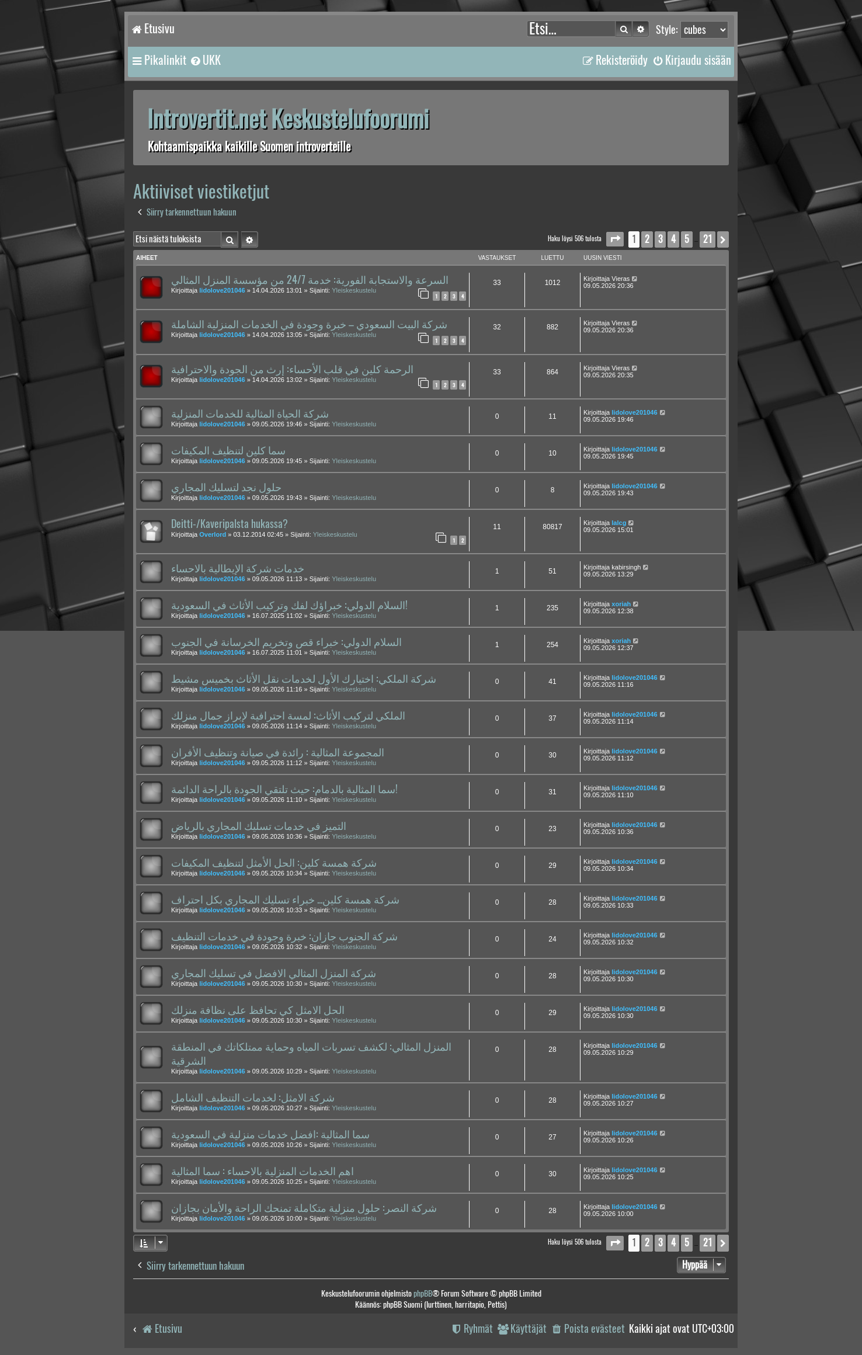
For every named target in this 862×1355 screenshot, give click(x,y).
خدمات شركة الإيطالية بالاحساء (237, 568)
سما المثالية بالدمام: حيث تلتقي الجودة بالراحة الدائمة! (284, 789)
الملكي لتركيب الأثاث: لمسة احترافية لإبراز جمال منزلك (288, 715)
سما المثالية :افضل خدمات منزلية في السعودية (270, 1134)
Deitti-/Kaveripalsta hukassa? (229, 524)
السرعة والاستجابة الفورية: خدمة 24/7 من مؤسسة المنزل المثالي (310, 280)
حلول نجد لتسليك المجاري (226, 487)
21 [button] (707, 239)
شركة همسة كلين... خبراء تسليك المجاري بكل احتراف (285, 899)
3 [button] (660, 239)
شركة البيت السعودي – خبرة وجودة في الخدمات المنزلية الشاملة (309, 324)
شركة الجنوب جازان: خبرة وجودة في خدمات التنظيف (284, 936)
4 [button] (673, 239)
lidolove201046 (222, 290)
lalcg (618, 522)
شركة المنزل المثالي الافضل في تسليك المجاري (273, 973)
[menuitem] (205, 60)
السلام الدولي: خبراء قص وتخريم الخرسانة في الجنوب (286, 642)
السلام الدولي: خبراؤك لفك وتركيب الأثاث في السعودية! (289, 605)
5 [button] (686, 239)
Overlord (212, 534)
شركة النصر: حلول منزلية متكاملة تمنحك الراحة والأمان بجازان (304, 1208)
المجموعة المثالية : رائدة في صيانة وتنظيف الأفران (277, 752)
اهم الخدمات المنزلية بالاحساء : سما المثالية (262, 1171)
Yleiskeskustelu (354, 290)
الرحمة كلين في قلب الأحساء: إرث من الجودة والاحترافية (292, 369)
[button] (615, 239)
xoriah (621, 603)
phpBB (422, 1293)
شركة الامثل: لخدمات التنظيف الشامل (253, 1097)
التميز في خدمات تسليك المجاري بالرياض (258, 826)
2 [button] (647, 239)
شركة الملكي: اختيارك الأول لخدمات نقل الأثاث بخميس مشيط (303, 679)
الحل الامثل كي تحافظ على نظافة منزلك (258, 1010)
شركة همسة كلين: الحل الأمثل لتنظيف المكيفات (274, 863)
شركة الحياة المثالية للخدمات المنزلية (250, 413)
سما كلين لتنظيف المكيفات (228, 450)
